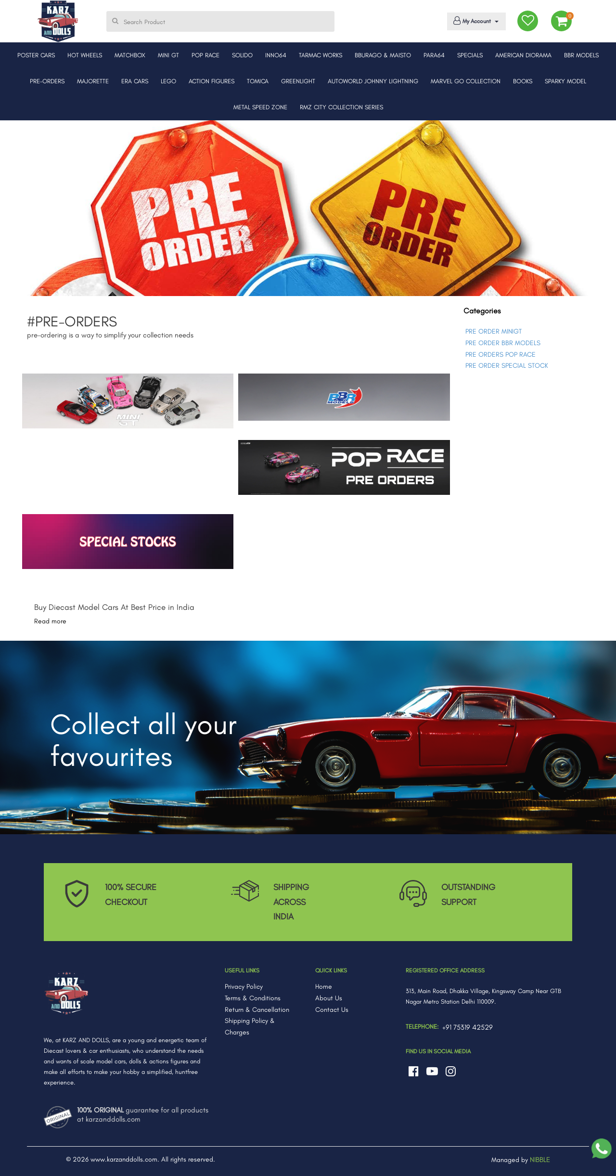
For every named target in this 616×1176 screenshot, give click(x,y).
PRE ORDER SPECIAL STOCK (506, 366)
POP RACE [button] (205, 55)
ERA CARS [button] (134, 81)
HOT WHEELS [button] (84, 55)
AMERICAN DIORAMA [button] (523, 55)
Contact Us (331, 1010)
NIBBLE (540, 1159)
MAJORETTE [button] (93, 81)
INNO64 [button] (275, 55)
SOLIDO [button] (242, 55)
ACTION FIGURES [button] (211, 81)
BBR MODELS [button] (581, 55)
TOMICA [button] (258, 81)
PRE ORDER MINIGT (493, 331)
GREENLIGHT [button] (298, 81)
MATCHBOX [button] (130, 55)
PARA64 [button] (434, 55)
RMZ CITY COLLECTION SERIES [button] (341, 107)
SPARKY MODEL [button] (565, 81)
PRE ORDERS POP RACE (500, 354)
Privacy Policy (244, 986)
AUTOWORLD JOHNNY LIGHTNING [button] (373, 81)
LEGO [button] (168, 81)
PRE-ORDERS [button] (47, 81)
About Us (328, 998)
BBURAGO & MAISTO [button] (383, 55)
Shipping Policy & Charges (250, 1026)
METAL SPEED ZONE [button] (260, 107)
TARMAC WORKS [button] (320, 55)
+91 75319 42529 (467, 1027)
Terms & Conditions (253, 998)
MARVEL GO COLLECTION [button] (465, 81)
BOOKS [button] (522, 81)
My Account (475, 20)
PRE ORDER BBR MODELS (502, 343)
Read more (50, 621)
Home (323, 986)
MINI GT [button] (168, 55)
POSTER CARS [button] (36, 55)
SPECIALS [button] (470, 55)
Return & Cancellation (257, 1010)
